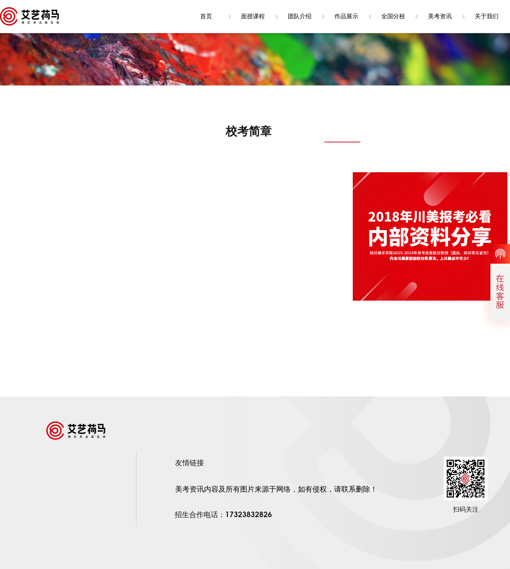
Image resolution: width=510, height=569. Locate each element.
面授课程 (253, 16)
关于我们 (487, 16)
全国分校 (393, 16)
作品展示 (346, 16)
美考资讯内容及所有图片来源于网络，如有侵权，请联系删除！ (276, 489)
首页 (206, 16)
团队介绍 (300, 16)
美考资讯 (440, 16)
